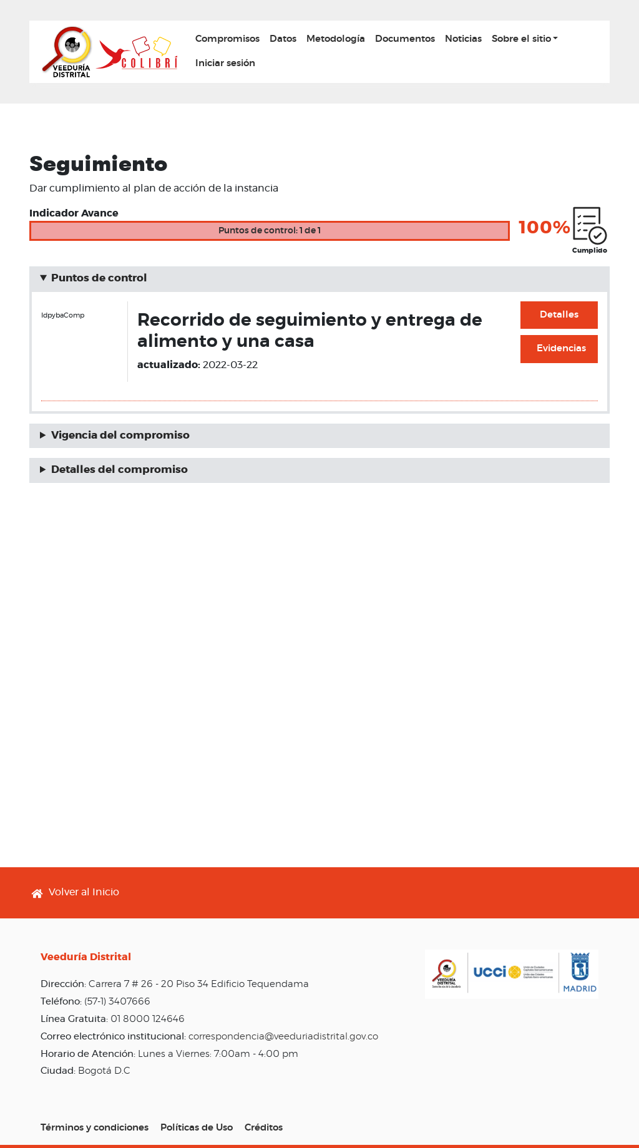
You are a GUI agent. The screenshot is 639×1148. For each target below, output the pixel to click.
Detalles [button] (559, 314)
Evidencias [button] (561, 348)
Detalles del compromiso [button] (119, 470)
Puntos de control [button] (99, 278)
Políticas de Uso (196, 1127)
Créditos (264, 1127)
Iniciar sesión (225, 63)
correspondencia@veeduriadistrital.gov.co (283, 1036)
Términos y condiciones (95, 1127)
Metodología (335, 39)
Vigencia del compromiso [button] (120, 435)
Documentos (405, 39)
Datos (283, 39)
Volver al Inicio (84, 892)
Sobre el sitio (521, 39)
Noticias (463, 39)
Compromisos (227, 39)
